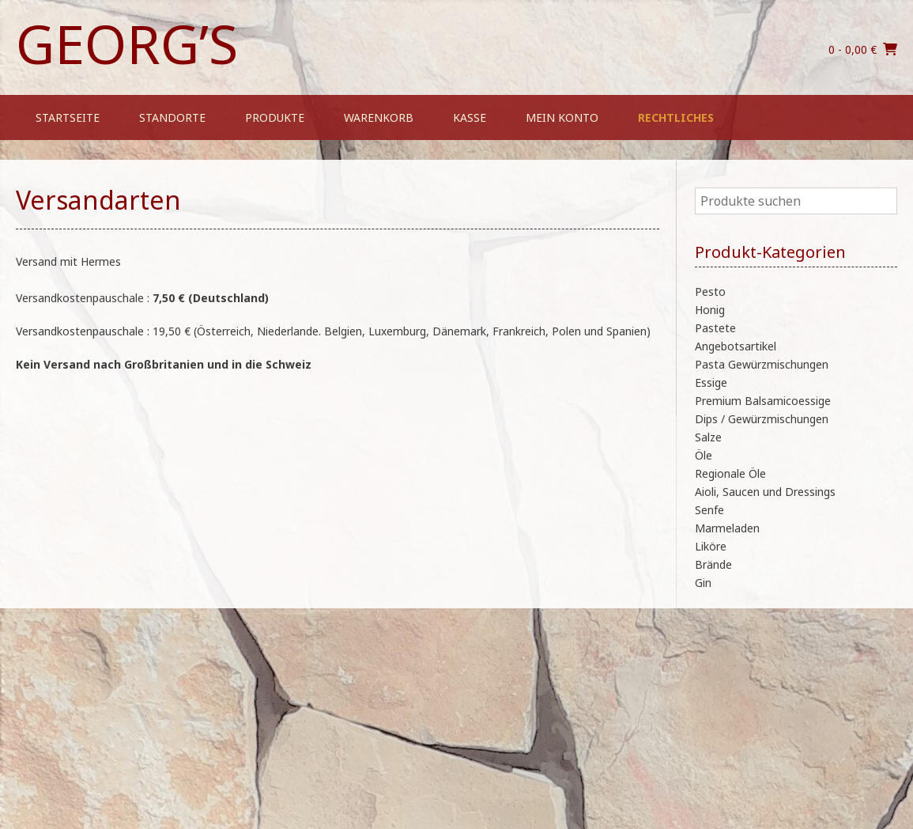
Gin (703, 582)
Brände (713, 564)
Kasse (469, 117)
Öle (703, 455)
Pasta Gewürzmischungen (761, 364)
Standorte (172, 117)
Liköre (710, 546)
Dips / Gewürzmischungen (761, 418)
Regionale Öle (730, 473)
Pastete (715, 327)
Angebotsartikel (735, 346)
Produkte (274, 117)
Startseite (68, 117)
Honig (710, 309)
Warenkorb (378, 117)
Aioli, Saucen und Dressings (765, 491)
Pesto (710, 291)
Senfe (709, 509)
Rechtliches (676, 117)
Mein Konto (562, 117)
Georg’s (127, 43)
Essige (711, 382)
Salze (708, 437)
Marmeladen (727, 528)
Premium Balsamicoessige (763, 400)
